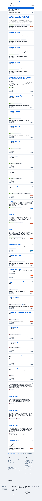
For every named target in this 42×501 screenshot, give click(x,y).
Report (31, 28)
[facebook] (32, 486)
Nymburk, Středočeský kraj (11, 462)
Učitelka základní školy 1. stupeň (16, 229)
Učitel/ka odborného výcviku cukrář (17, 171)
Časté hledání (10, 455)
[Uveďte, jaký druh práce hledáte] (21, 3)
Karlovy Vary (9, 460)
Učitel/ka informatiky (14, 156)
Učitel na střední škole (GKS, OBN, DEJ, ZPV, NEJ (20, 312)
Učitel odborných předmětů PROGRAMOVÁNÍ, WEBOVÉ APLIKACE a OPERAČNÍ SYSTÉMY (19, 17)
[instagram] (34, 486)
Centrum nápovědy (15, 491)
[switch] (32, 12)
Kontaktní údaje (14, 489)
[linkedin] (38, 486)
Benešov (9, 461)
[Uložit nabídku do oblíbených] (32, 16)
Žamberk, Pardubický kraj (11, 463)
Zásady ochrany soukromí (11, 498)
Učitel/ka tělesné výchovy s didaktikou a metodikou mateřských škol (18, 95)
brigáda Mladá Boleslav (28, 461)
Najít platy (26, 494)
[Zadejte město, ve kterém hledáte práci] (21, 6)
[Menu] (1, 1)
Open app (39, 1)
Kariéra (13, 490)
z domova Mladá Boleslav (28, 466)
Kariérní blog (26, 491)
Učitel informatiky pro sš (14, 111)
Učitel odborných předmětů (15, 32)
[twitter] (36, 486)
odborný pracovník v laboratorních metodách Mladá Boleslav (21, 460)
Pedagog (11, 201)
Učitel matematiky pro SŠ (15, 244)
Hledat (21, 7)
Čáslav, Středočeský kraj (11, 467)
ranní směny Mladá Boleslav (29, 469)
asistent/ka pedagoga (14, 440)
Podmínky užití (4, 498)
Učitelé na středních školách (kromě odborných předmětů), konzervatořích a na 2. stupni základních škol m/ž (20, 79)
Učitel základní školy (13, 396)
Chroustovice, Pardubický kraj (12, 468)
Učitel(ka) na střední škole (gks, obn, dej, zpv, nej (20, 355)
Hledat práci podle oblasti (11, 483)
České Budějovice (10, 459)
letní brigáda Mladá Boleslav (29, 460)
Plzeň (8, 469)
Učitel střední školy (13, 327)
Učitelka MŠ (11, 214)
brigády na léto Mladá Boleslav (29, 459)
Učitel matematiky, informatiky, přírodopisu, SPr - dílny (20, 281)
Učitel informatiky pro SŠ (14, 186)
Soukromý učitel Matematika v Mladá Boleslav (19, 383)
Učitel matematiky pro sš (14, 126)
